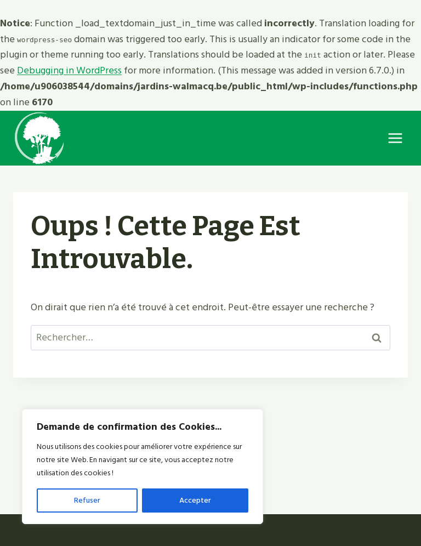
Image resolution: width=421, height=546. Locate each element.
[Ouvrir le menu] (395, 138)
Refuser (87, 500)
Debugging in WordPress (69, 70)
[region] (142, 466)
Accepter (195, 500)
